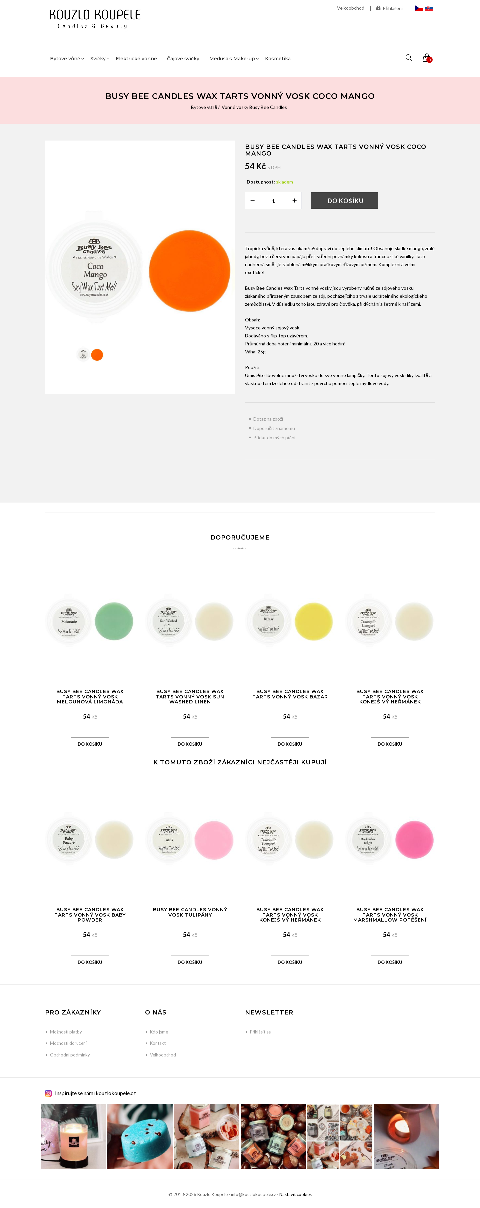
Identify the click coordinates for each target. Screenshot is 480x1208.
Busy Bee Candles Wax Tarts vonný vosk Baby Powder (90, 915)
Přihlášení (389, 8)
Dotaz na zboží (268, 419)
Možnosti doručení (68, 1043)
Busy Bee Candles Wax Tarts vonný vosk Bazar (290, 693)
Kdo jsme (159, 1031)
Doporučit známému (274, 428)
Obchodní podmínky (70, 1054)
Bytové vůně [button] (65, 59)
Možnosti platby (66, 1031)
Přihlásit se (260, 1031)
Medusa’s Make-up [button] (232, 59)
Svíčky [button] (98, 59)
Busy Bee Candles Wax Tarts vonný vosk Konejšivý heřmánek (390, 696)
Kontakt (158, 1043)
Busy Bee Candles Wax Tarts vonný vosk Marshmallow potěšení (390, 915)
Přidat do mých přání (274, 437)
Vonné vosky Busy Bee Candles (254, 107)
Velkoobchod (350, 8)
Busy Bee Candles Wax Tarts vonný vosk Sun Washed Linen (190, 696)
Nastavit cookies (295, 1194)
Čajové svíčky (183, 59)
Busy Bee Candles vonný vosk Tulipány (190, 912)
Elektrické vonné (136, 59)
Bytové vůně (204, 107)
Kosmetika (278, 59)
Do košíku (346, 200)
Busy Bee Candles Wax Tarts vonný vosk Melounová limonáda (90, 696)
